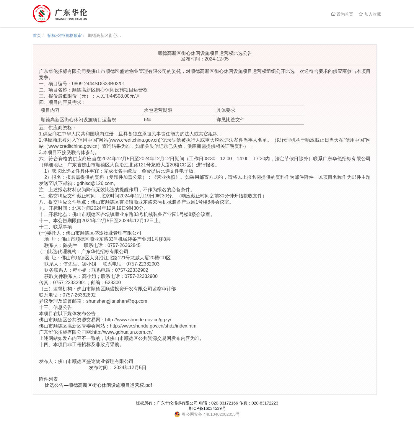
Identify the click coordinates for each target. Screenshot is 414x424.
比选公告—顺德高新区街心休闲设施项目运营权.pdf (98, 385)
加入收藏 (369, 14)
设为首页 (342, 14)
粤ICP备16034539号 (207, 408)
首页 (37, 35)
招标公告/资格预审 (65, 35)
